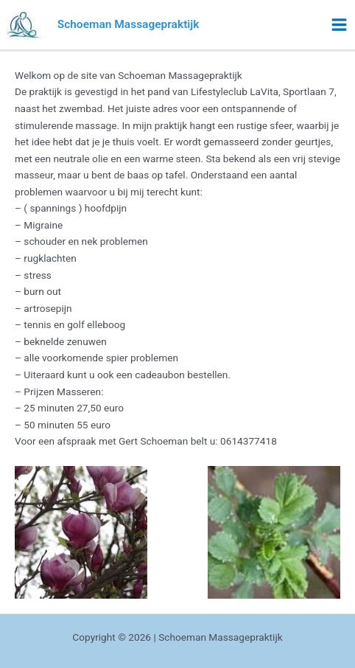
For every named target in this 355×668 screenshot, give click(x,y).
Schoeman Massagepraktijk (128, 24)
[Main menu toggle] (339, 25)
